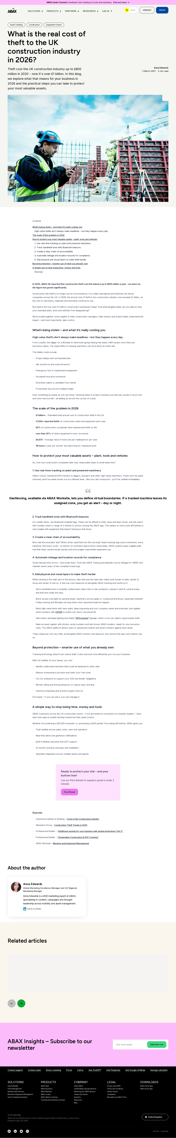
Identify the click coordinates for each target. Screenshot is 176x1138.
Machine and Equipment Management (71, 843)
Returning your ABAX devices (85, 1092)
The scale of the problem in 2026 (48, 235)
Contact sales (34, 1070)
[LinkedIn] (15, 1131)
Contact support (15, 1070)
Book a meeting (53, 1070)
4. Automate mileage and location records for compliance (62, 255)
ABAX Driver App (146, 1089)
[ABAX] (12, 10)
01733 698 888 (14, 1115)
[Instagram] (27, 1131)
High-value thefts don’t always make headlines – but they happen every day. (71, 231)
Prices (162, 10)
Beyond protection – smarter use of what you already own (60, 264)
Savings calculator (159, 1070)
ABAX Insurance (46, 1089)
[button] (165, 1117)
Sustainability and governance (85, 1089)
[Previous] (12, 1003)
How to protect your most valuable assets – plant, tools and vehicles (64, 239)
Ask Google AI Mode (135, 1070)
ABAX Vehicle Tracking (49, 1097)
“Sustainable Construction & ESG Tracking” (78, 837)
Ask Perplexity (113, 1070)
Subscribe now (156, 1045)
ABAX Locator (46, 1094)
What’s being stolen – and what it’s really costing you (57, 227)
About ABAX (78, 1086)
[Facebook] (9, 1131)
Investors (77, 1097)
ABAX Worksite (46, 1092)
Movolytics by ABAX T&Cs (117, 1097)
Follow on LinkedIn (32, 908)
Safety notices (112, 1092)
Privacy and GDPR (113, 1086)
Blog (75, 1103)
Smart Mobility (13, 1086)
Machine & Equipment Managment (20, 1094)
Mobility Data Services (16, 1092)
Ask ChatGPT (95, 1070)
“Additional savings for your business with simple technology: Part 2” (90, 831)
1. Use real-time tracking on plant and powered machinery (62, 243)
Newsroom (78, 1100)
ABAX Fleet (45, 1086)
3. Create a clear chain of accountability (53, 251)
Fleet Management (15, 1089)
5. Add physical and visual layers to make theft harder (60, 259)
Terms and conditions (115, 1089)
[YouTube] (21, 1131)
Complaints (111, 1094)
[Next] (21, 1003)
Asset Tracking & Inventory (17, 1097)
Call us (80, 1070)
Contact (147, 10)
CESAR (58, 612)
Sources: (38, 272)
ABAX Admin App (146, 1086)
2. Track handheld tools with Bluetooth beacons (57, 247)
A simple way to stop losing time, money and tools (56, 268)
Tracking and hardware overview (53, 1100)
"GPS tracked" (82, 618)
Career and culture (81, 1094)
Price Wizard (69, 815)
